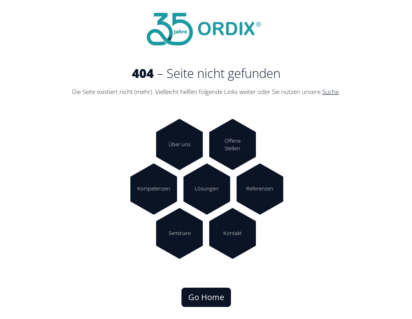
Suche (330, 92)
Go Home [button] (206, 297)
